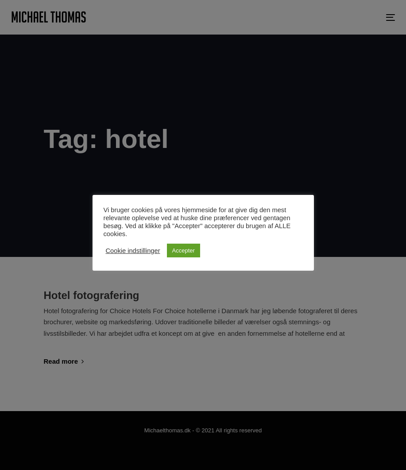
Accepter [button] (183, 250)
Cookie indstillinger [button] (133, 250)
